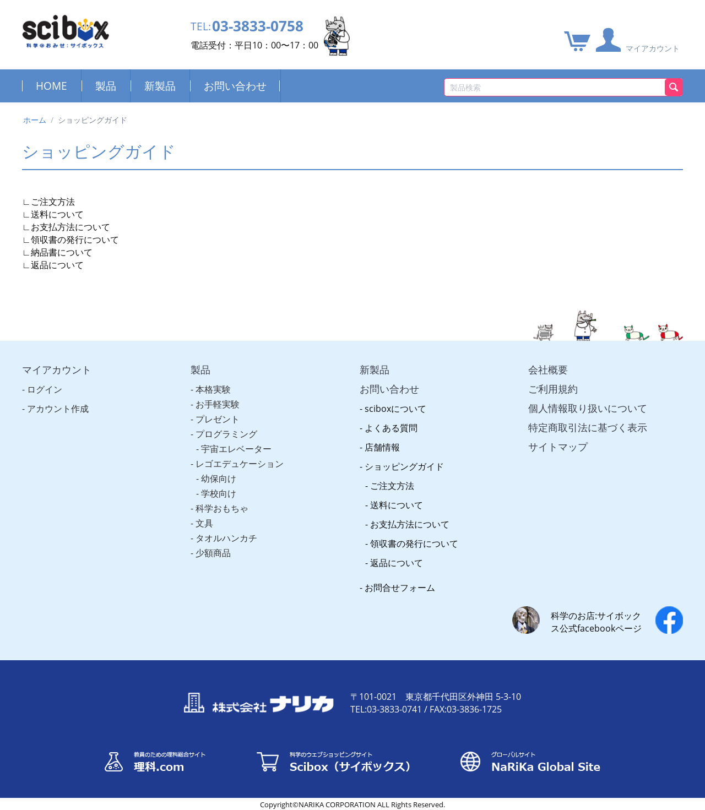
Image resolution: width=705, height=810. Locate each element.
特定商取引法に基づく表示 (587, 427)
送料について (57, 214)
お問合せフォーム (400, 587)
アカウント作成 (58, 409)
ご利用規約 (553, 388)
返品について (57, 265)
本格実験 (213, 389)
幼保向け (218, 478)
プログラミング (226, 434)
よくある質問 (391, 428)
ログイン (44, 389)
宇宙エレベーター (236, 449)
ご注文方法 (53, 201)
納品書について (62, 252)
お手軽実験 (218, 404)
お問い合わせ (235, 85)
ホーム (34, 120)
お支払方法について (70, 227)
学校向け (218, 493)
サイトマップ (558, 446)
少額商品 (213, 553)
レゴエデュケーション (240, 464)
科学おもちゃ (222, 508)
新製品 (160, 85)
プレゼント (218, 419)
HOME (51, 85)
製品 (105, 85)
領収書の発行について (75, 239)
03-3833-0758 (257, 26)
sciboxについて (395, 409)
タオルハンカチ (226, 538)
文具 (204, 523)
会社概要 (548, 369)
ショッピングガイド (404, 466)
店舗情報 (382, 447)
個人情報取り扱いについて (587, 408)
